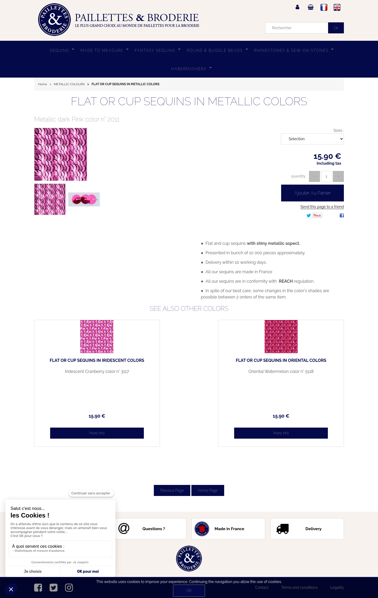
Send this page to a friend (322, 207)
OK (188, 591)
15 (70, 416)
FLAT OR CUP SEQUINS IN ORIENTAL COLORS (307, 362)
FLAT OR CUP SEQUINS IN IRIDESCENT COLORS (71, 362)
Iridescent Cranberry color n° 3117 (70, 373)
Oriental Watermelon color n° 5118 (307, 373)
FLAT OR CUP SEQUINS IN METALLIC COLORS (189, 101)
